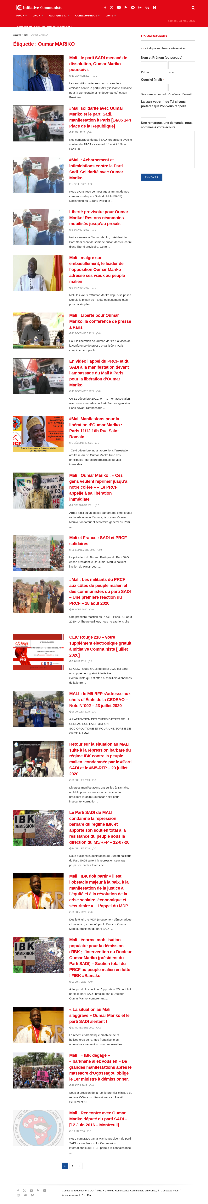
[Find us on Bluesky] (154, 7)
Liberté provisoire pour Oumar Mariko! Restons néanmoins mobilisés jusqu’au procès (98, 217)
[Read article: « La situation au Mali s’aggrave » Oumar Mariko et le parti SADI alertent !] (38, 1025)
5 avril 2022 (77, 184)
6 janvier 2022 (79, 230)
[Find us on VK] (147, 7)
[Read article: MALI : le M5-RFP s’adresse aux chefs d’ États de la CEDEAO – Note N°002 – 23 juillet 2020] (38, 709)
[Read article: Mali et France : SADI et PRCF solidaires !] (38, 553)
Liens (109, 15)
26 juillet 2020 (79, 711)
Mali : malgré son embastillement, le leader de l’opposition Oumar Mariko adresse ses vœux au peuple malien (97, 269)
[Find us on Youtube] (119, 7)
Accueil (17, 34)
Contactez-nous (86, 15)
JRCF (36, 15)
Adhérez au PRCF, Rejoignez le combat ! (44, 26)
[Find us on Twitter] (111, 7)
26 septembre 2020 (82, 550)
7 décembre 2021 (81, 505)
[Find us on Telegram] (133, 7)
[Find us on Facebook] (105, 7)
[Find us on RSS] (126, 7)
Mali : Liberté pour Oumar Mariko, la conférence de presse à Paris (100, 321)
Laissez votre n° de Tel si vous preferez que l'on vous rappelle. (164, 104)
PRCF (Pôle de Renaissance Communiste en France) (127, 1190)
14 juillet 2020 (79, 848)
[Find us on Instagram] (139, 7)
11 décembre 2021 (81, 391)
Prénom (146, 72)
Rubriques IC (58, 15)
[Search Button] (193, 8)
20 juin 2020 (77, 912)
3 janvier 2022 (79, 287)
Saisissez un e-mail (153, 94)
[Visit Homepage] (38, 8)
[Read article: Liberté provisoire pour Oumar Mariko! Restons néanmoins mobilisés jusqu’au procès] (38, 227)
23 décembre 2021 (81, 333)
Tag (26, 34)
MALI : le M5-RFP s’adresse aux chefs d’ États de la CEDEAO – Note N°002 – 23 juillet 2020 (100, 699)
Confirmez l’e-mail (180, 94)
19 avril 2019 (78, 1085)
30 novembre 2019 (81, 1027)
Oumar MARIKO (39, 34)
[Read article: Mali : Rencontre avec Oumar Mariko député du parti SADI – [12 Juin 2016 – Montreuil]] (38, 1128)
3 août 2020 (77, 661)
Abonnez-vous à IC (72, 1195)
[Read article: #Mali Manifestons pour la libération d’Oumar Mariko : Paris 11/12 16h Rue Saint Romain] (38, 434)
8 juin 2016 (77, 1131)
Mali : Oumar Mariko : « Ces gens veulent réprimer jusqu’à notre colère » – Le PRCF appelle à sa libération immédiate (98, 487)
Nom (171, 72)
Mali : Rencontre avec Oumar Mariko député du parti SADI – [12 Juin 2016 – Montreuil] (98, 1119)
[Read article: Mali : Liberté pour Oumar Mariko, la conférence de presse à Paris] (38, 331)
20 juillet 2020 (79, 780)
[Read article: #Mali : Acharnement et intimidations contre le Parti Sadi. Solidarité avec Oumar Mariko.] (38, 175)
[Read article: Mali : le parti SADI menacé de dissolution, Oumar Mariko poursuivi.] (38, 73)
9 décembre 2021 (81, 443)
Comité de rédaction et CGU (77, 1190)
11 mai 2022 (77, 132)
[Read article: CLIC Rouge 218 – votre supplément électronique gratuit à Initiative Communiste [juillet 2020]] (38, 652)
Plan (89, 1195)
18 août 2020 (78, 609)
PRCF (20, 15)
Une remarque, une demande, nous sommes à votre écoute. (167, 125)
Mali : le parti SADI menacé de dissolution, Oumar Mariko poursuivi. (98, 63)
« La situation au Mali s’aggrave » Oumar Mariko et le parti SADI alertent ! (99, 1015)
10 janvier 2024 (80, 76)
